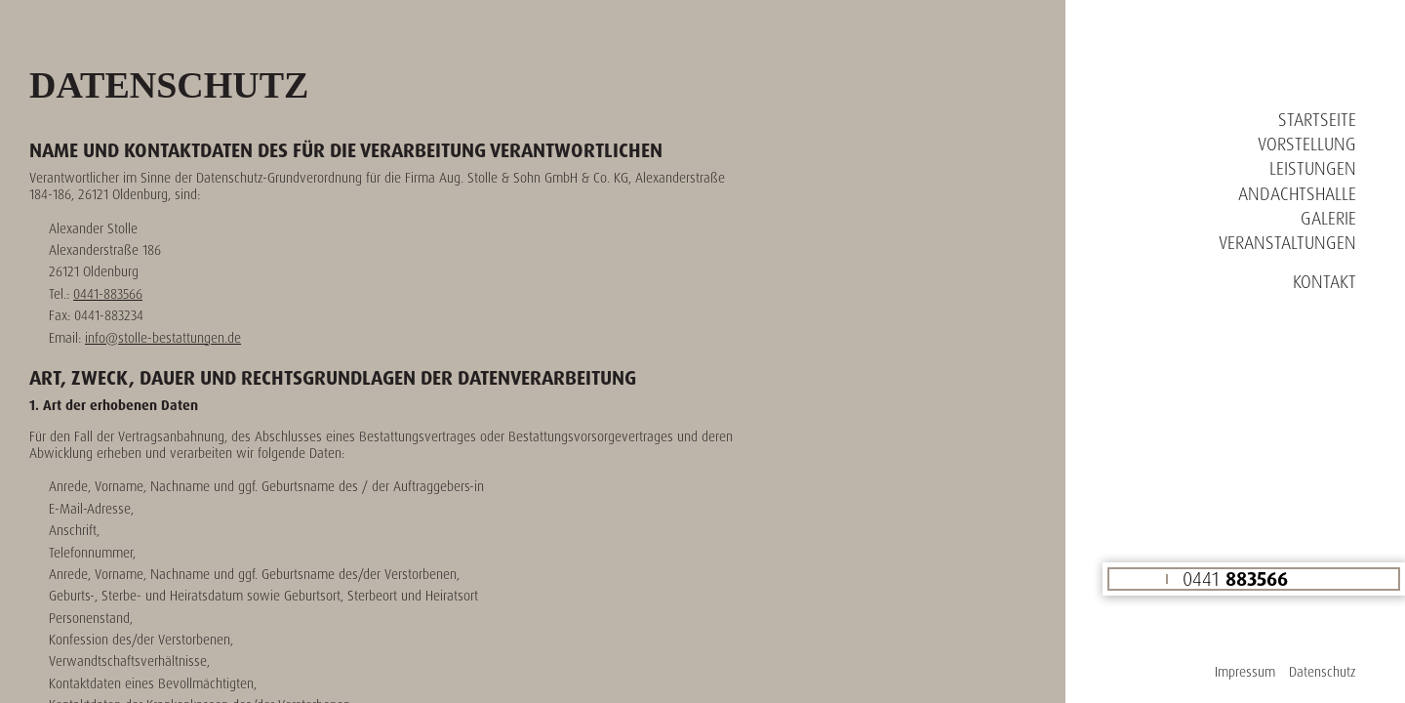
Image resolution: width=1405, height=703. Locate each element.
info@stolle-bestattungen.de (163, 337)
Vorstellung (1307, 143)
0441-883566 (107, 293)
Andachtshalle (1297, 193)
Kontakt (1324, 281)
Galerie (1328, 217)
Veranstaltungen (1287, 242)
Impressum (1245, 671)
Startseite (1317, 119)
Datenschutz (1322, 671)
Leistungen (1312, 168)
